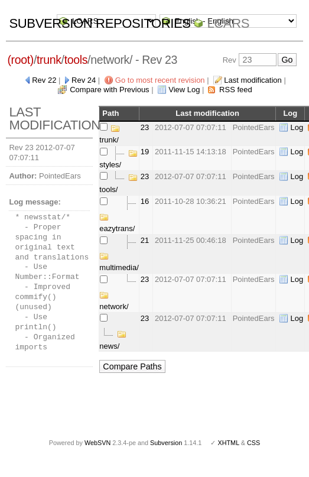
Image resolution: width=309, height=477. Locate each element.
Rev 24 (83, 80)
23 (145, 127)
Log (296, 127)
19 (145, 151)
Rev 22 (44, 80)
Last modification (253, 80)
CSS (253, 442)
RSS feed (235, 89)
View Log (184, 89)
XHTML (228, 442)
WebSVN (97, 442)
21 (145, 240)
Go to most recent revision (160, 80)
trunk (49, 59)
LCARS (228, 23)
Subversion (166, 442)
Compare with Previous (109, 89)
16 (145, 201)
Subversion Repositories (99, 23)
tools (75, 59)
